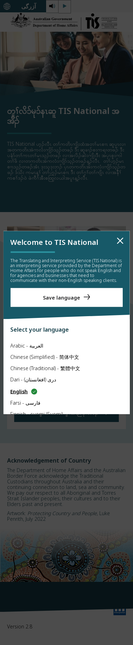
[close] (120, 241)
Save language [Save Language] (61, 297)
